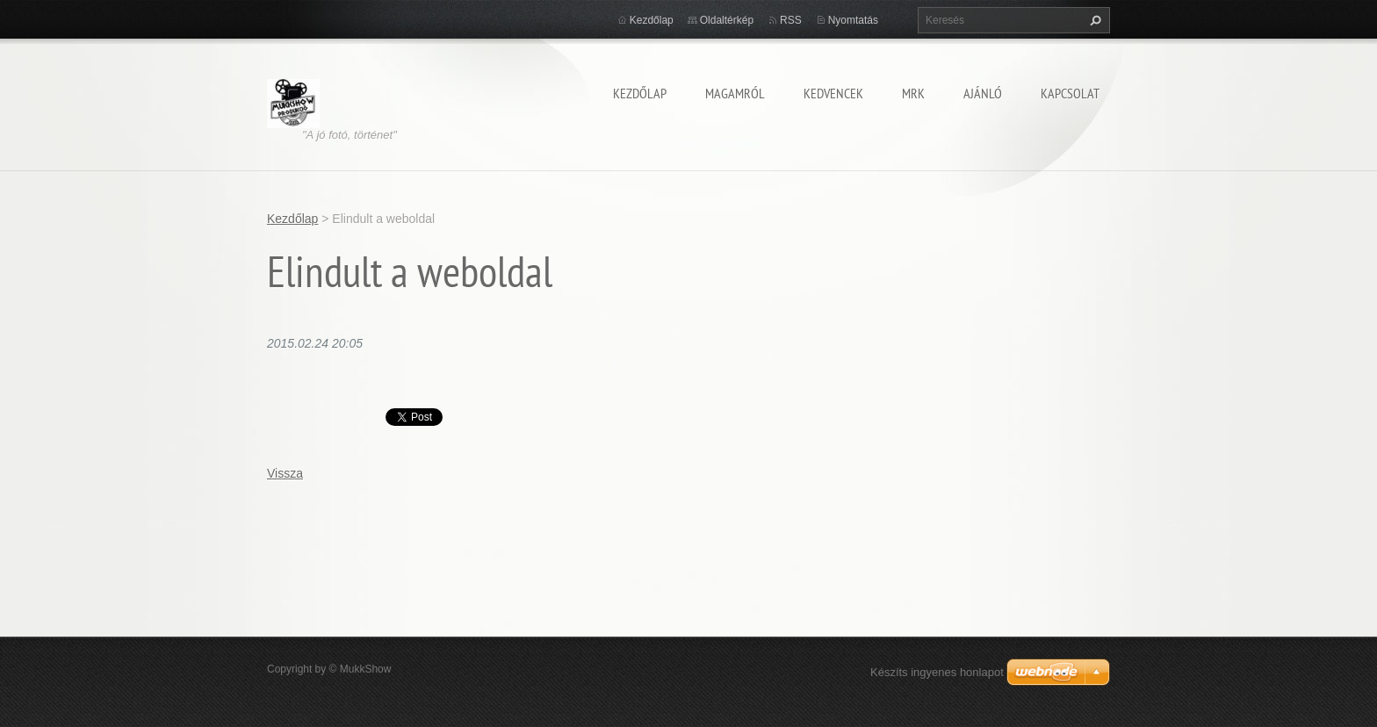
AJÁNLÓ (982, 93)
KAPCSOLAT (1070, 93)
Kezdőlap (640, 93)
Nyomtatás (853, 20)
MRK (913, 93)
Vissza (285, 473)
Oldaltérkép (726, 20)
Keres (1093, 20)
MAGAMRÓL (735, 93)
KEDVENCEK (833, 93)
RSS (791, 20)
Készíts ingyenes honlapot (937, 672)
